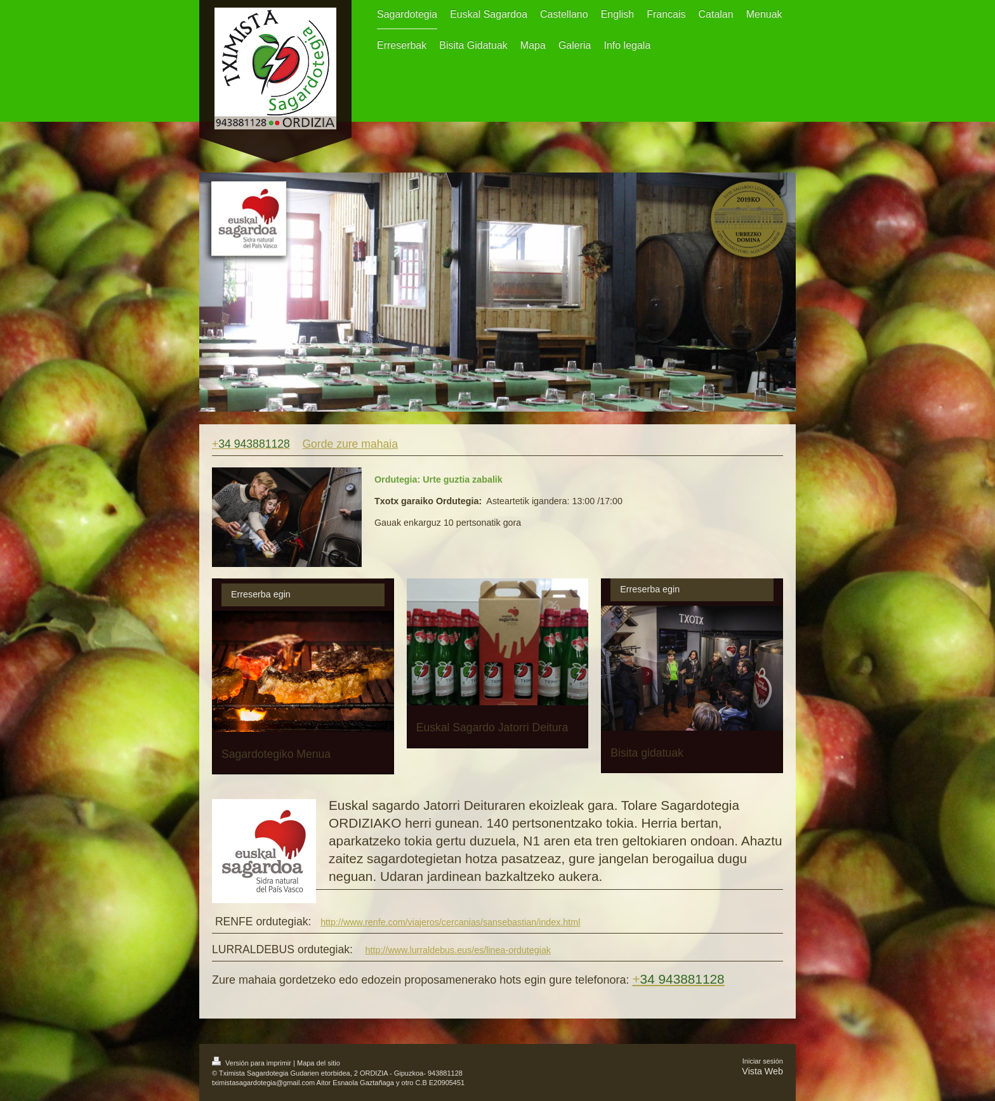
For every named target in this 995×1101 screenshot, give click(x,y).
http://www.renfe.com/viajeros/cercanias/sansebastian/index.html (450, 922)
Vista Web (762, 1071)
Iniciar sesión (762, 1061)
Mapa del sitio (318, 1063)
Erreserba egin (261, 594)
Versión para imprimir (252, 1063)
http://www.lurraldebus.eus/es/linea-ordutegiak (458, 950)
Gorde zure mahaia (350, 444)
